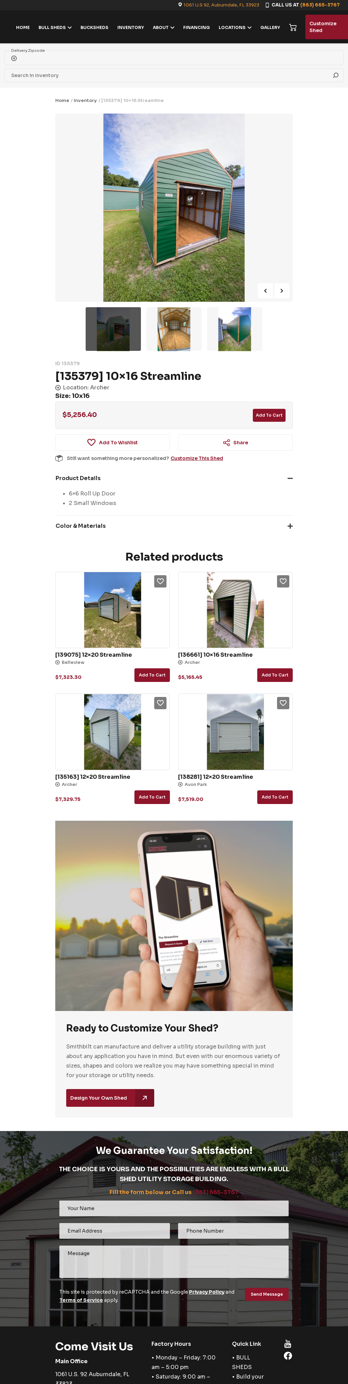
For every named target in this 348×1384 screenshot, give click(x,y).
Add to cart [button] (152, 675)
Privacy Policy (206, 1292)
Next (281, 290)
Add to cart (269, 415)
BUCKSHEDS (94, 27)
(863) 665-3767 (320, 5)
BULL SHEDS (52, 27)
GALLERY (270, 27)
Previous (265, 290)
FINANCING (196, 27)
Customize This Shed (197, 458)
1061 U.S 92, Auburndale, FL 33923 (221, 5)
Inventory (85, 100)
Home (62, 100)
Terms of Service (81, 1300)
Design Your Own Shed (112, 1098)
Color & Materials (81, 526)
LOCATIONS (232, 27)
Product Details (78, 478)
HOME (23, 27)
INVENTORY (130, 27)
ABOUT (161, 27)
